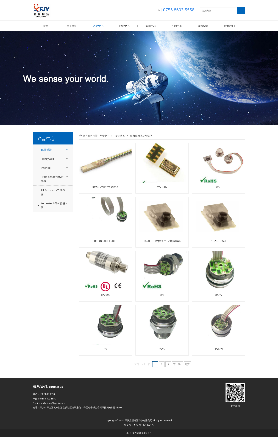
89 (162, 295)
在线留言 (203, 26)
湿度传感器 (50, 183)
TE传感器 (46, 149)
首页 (45, 26)
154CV (219, 349)
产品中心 (98, 26)
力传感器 (49, 164)
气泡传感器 (50, 189)
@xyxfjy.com (58, 402)
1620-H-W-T (219, 241)
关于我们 (72, 26)
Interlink (46, 207)
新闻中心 (150, 26)
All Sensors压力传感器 (53, 231)
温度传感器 (50, 170)
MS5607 (162, 187)
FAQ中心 (124, 26)
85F (218, 187)
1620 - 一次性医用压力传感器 (162, 241)
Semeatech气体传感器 (53, 245)
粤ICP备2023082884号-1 (139, 432)
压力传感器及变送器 (55, 158)
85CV (162, 349)
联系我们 (229, 26)
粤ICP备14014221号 (143, 424)
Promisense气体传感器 (52, 218)
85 (105, 349)
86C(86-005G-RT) (105, 241)
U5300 (105, 295)
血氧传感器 (50, 176)
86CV (218, 295)
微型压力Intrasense (105, 187)
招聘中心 (177, 26)
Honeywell (47, 198)
